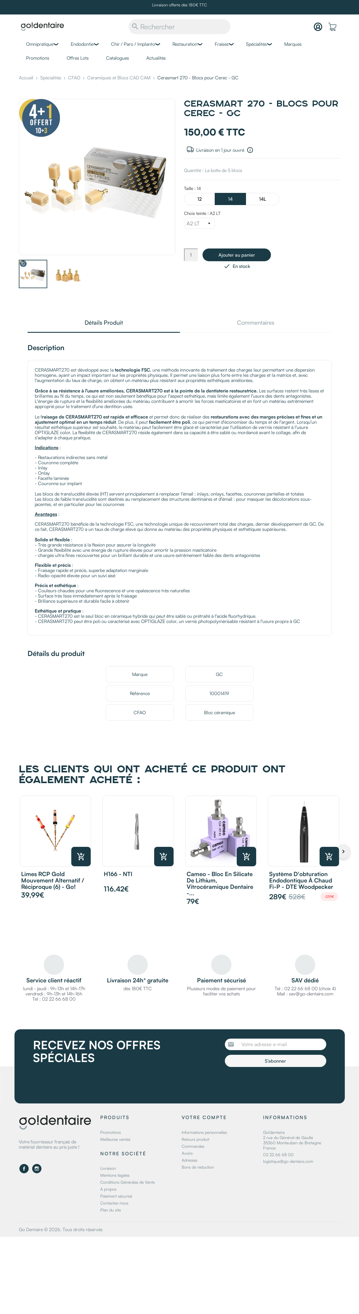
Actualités (156, 58)
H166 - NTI (118, 874)
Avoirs (187, 1153)
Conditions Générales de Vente (127, 1182)
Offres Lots (78, 58)
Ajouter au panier (236, 255)
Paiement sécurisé (116, 1196)
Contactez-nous (114, 1202)
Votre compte (204, 1117)
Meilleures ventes (115, 1139)
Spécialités (256, 44)
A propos (108, 1189)
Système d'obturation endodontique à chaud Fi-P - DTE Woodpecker (301, 880)
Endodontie (82, 44)
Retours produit (195, 1139)
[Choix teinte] (199, 223)
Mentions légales (115, 1175)
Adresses (189, 1160)
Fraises (222, 44)
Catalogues (117, 58)
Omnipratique (39, 44)
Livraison (108, 1168)
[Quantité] (191, 254)
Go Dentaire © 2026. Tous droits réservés (61, 1229)
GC (219, 674)
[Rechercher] (179, 26)
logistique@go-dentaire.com (288, 1161)
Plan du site (110, 1209)
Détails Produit (104, 323)
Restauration (184, 44)
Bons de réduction (198, 1167)
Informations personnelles (204, 1132)
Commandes (193, 1146)
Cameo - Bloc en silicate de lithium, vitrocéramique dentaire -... (220, 883)
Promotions (37, 58)
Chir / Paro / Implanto (133, 44)
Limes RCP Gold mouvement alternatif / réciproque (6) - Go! (52, 880)
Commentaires (255, 323)
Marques (293, 44)
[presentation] (273, 1083)
